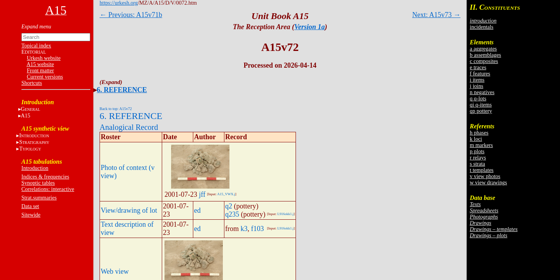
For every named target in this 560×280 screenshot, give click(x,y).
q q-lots (478, 99)
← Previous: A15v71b (131, 15)
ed (197, 210)
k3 (244, 229)
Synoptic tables (38, 183)
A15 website (40, 64)
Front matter (40, 71)
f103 (257, 229)
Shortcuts (31, 83)
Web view (115, 271)
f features (480, 74)
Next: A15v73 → (436, 15)
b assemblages (485, 55)
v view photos (485, 176)
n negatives (482, 92)
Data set (30, 206)
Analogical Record (129, 127)
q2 (228, 206)
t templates (482, 170)
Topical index (36, 46)
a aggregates (483, 49)
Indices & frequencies (45, 177)
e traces (478, 67)
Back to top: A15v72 (116, 109)
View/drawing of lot (129, 210)
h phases (479, 133)
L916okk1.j (285, 214)
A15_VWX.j (226, 194)
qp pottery (481, 111)
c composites (484, 61)
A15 (25, 116)
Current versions (45, 77)
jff (202, 194)
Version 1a (309, 27)
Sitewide (30, 215)
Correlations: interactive (47, 189)
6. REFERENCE (122, 90)
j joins (476, 86)
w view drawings (488, 183)
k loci (476, 139)
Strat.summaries (39, 198)
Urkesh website (44, 58)
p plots (477, 151)
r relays (478, 158)
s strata (477, 164)
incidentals (482, 27)
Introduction (34, 168)
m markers (481, 145)
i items (477, 80)
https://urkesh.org (119, 3)
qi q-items (481, 105)
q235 (232, 214)
